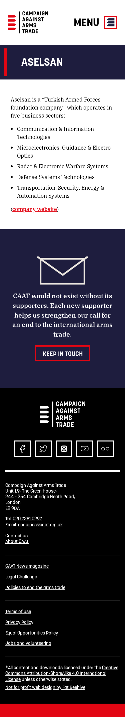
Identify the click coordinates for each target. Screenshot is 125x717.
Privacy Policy (19, 622)
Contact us (16, 536)
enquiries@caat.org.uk (40, 525)
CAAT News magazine (27, 566)
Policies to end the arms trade (35, 587)
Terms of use (18, 611)
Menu (95, 22)
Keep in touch (63, 354)
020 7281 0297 (27, 519)
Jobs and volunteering (28, 643)
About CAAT (17, 541)
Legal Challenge (21, 577)
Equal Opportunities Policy (31, 633)
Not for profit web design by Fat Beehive (45, 687)
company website (34, 209)
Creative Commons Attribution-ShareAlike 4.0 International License (61, 673)
